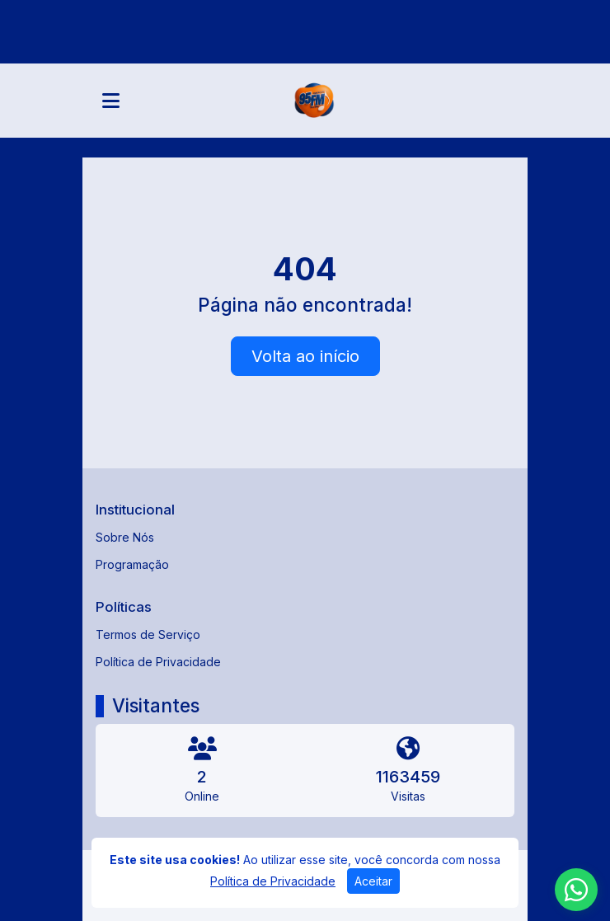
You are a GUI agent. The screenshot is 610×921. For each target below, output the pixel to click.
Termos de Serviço (148, 634)
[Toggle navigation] (110, 100)
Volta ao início (305, 356)
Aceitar (373, 881)
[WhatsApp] (576, 889)
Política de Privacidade (158, 662)
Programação (132, 564)
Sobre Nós (125, 537)
